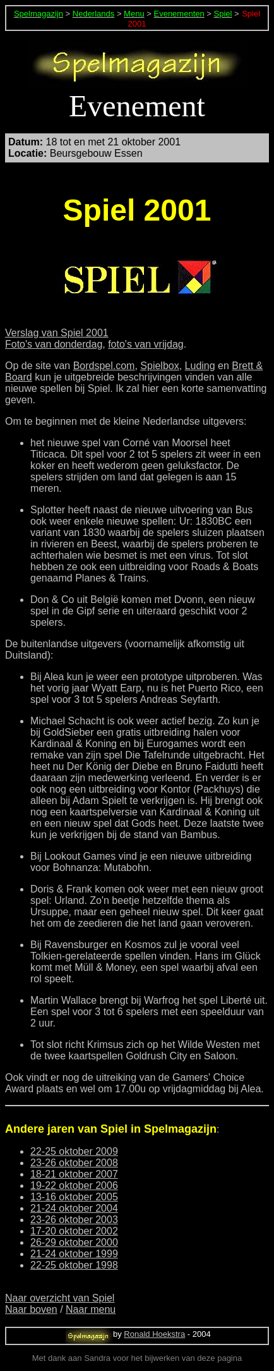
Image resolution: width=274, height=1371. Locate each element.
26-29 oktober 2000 (74, 1242)
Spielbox (159, 365)
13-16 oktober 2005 (74, 1196)
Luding (200, 365)
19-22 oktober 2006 (74, 1185)
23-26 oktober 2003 (74, 1219)
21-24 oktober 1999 (74, 1253)
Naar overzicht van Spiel (59, 1298)
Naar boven (31, 1309)
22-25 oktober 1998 (74, 1265)
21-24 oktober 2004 (74, 1208)
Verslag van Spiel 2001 (57, 332)
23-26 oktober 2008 (74, 1162)
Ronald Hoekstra (154, 1334)
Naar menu (91, 1309)
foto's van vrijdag (146, 344)
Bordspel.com (104, 365)
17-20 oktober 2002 (74, 1231)
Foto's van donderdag (53, 344)
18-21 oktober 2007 (74, 1174)
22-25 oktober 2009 (74, 1151)
